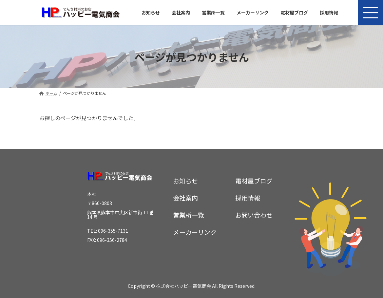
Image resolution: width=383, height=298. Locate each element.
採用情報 (247, 197)
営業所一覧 (188, 214)
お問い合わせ (254, 214)
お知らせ (185, 180)
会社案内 (185, 197)
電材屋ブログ (254, 180)
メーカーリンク (195, 232)
